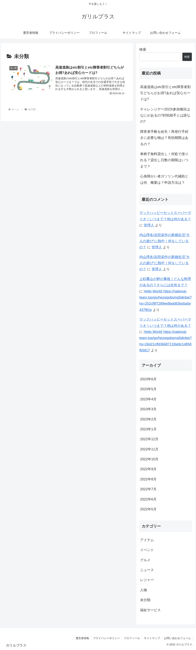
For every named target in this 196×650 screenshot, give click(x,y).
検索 (142, 49)
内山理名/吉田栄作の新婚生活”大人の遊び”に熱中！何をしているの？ (164, 241)
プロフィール (132, 638)
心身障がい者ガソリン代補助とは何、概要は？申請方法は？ (164, 179)
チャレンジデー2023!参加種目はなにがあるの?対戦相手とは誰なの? (165, 115)
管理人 (149, 225)
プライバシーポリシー (106, 638)
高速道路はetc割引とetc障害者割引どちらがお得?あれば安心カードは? (165, 93)
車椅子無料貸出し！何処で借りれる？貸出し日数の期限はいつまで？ (164, 160)
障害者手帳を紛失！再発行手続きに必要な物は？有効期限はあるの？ (164, 138)
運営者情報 (82, 638)
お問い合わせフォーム (177, 638)
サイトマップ (152, 638)
